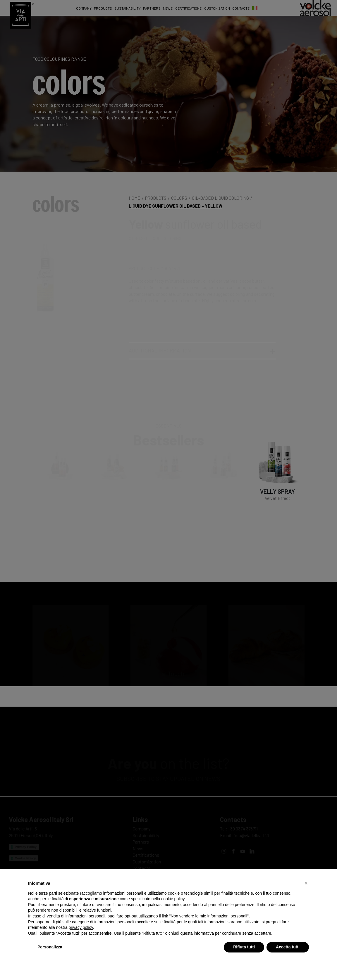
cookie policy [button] (172, 898)
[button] (306, 883)
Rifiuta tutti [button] (244, 947)
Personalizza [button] (49, 947)
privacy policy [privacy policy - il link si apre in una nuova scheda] (81, 927)
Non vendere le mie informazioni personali (209, 916)
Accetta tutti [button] (288, 947)
